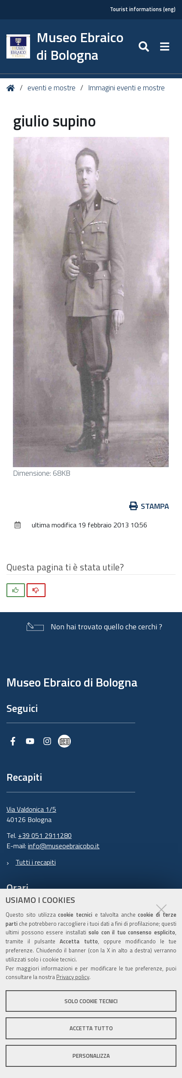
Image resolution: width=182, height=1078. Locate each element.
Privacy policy (72, 977)
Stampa (149, 506)
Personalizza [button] (91, 1055)
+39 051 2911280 (45, 835)
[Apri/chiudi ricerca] (144, 46)
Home (12, 88)
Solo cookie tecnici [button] (91, 1001)
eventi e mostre (52, 87)
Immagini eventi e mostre (126, 87)
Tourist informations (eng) (143, 9)
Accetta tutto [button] (91, 1028)
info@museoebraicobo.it (64, 846)
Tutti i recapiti (35, 862)
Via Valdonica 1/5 (31, 809)
